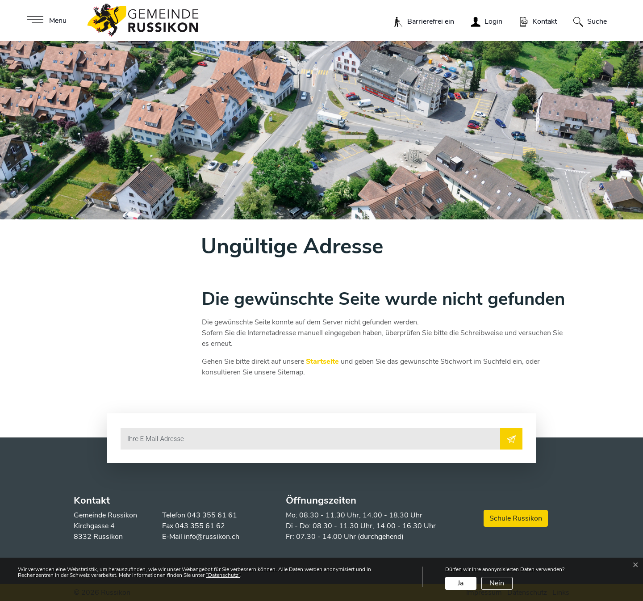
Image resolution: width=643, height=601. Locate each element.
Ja (460, 583)
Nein (496, 583)
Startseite (322, 361)
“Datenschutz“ (223, 575)
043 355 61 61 (212, 515)
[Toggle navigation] (46, 20)
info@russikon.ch (211, 537)
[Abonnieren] (511, 439)
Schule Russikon (515, 518)
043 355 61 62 (200, 526)
